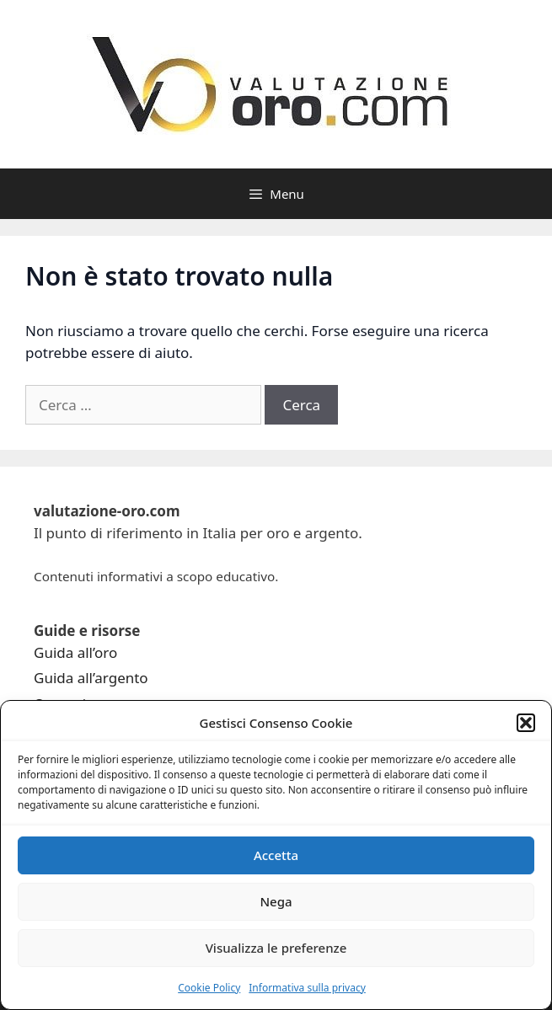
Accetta (276, 855)
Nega (276, 901)
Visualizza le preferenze (276, 947)
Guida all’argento (91, 677)
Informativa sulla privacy (307, 988)
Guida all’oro (75, 652)
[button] (525, 722)
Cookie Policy (209, 988)
